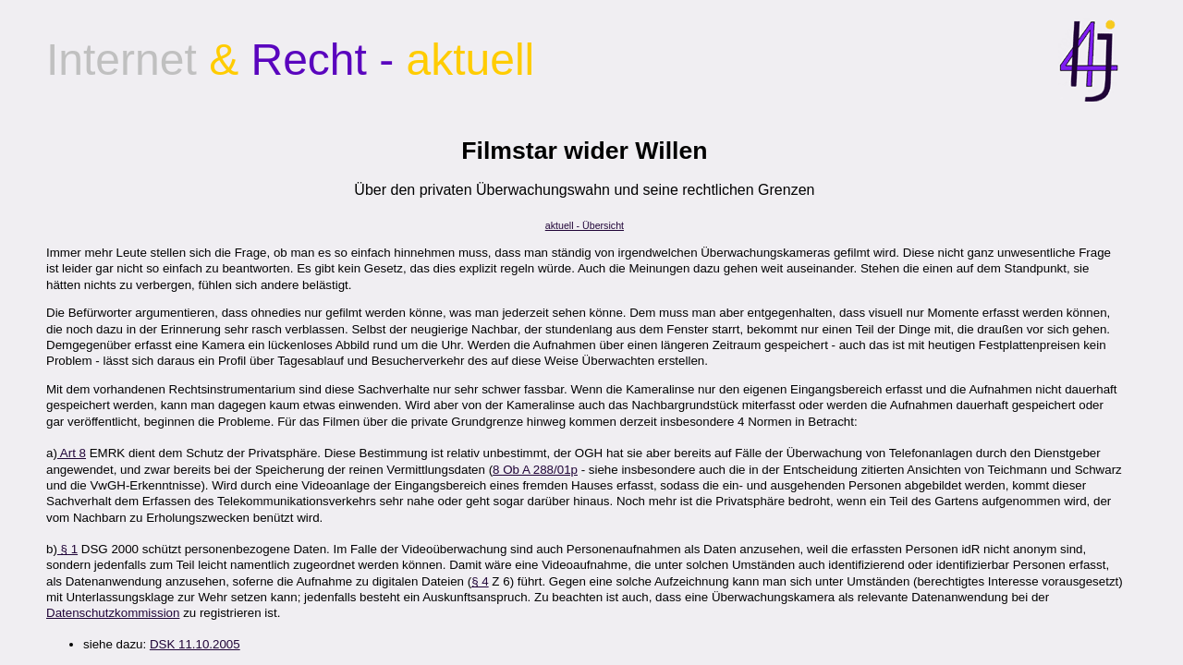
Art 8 (71, 453)
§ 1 (67, 549)
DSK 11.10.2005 (195, 644)
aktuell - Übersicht (584, 225)
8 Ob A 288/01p (535, 470)
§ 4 (480, 581)
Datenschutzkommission (112, 613)
